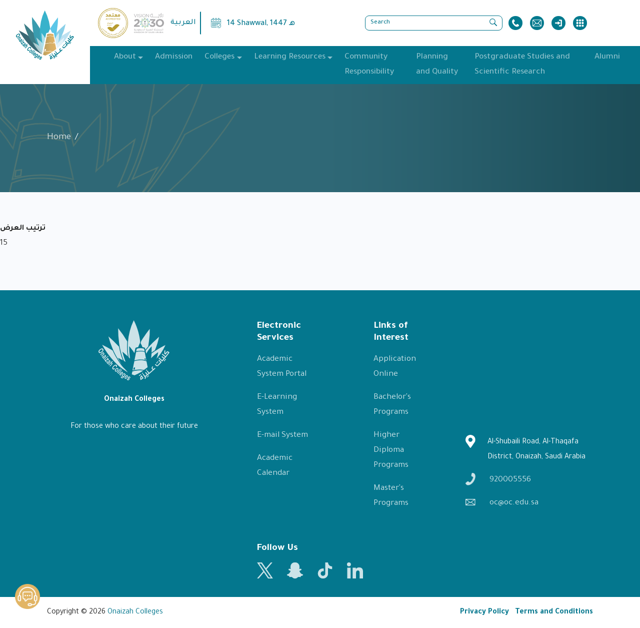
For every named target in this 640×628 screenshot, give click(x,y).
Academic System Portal (281, 367)
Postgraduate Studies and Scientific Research (522, 65)
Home (59, 138)
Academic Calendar (274, 466)
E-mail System (282, 435)
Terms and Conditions (554, 612)
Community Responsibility (369, 65)
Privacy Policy (484, 612)
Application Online (395, 367)
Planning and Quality (437, 65)
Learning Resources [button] (290, 57)
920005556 (498, 479)
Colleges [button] (219, 57)
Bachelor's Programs (392, 405)
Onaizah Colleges (135, 612)
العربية (183, 23)
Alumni (607, 57)
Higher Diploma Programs (391, 450)
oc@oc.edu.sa (502, 503)
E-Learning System (277, 405)
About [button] (125, 57)
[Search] (433, 23)
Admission (173, 57)
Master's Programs (391, 496)
